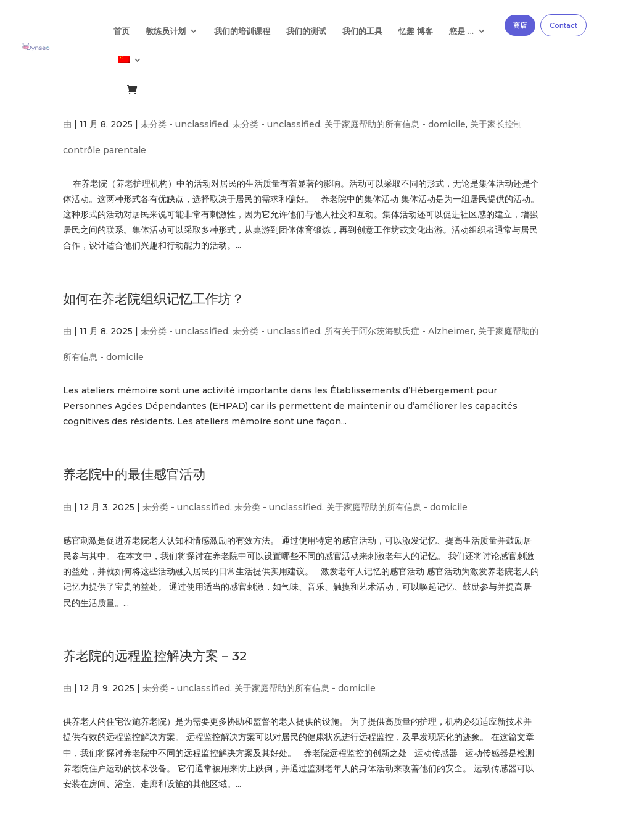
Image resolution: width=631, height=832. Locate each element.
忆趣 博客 (415, 31)
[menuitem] (130, 70)
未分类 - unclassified (184, 124)
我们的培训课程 (242, 31)
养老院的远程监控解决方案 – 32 (155, 655)
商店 (520, 25)
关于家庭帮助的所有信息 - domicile (395, 124)
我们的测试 (306, 31)
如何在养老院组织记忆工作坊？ (153, 298)
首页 (121, 31)
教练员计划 (166, 31)
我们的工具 (362, 31)
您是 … (461, 31)
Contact (563, 25)
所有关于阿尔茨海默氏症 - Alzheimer (399, 331)
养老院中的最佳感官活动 (134, 474)
